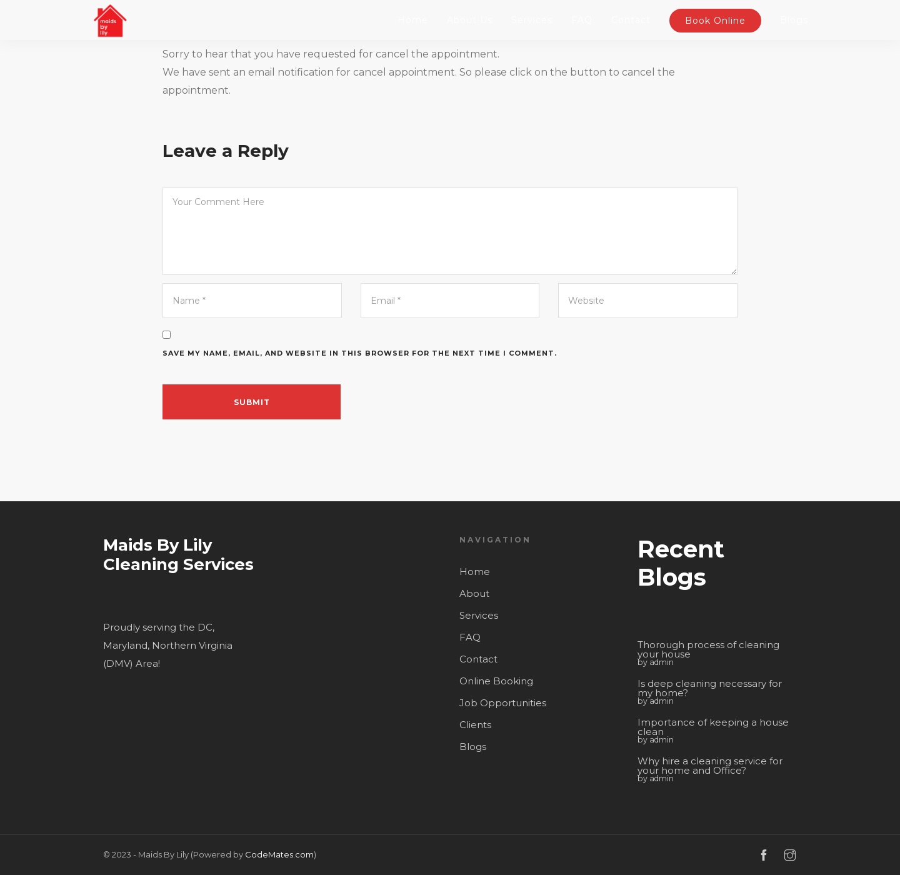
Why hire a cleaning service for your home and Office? (710, 765)
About (474, 593)
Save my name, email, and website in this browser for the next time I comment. (359, 353)
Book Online (715, 20)
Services (531, 20)
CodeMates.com (279, 854)
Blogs (794, 20)
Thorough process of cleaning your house (708, 649)
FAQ (581, 20)
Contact (631, 20)
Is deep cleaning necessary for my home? (710, 688)
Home (413, 20)
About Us (469, 20)
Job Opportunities (502, 703)
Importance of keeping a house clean (713, 727)
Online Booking (496, 681)
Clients (475, 725)
